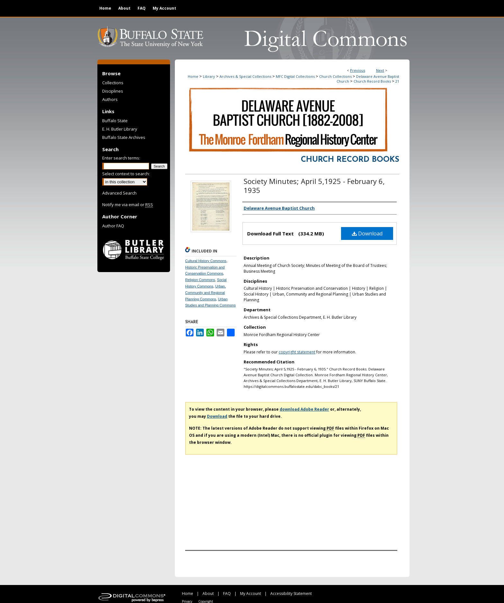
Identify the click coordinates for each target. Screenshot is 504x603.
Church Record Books (372, 81)
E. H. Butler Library (119, 129)
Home (193, 76)
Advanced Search (119, 193)
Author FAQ (113, 226)
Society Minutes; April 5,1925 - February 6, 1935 (314, 185)
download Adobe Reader (304, 409)
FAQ (227, 593)
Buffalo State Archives (123, 137)
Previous (357, 70)
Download (367, 233)
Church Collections (335, 76)
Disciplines (112, 91)
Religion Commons (200, 280)
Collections (112, 83)
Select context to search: (126, 174)
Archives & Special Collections (245, 76)
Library (209, 76)
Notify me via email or (127, 204)
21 (397, 81)
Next (380, 70)
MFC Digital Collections (295, 76)
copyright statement (297, 352)
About (208, 593)
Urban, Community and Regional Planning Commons (205, 292)
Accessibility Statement (291, 593)
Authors (110, 99)
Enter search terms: (121, 158)
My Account (250, 593)
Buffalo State (115, 120)
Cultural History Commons (205, 261)
